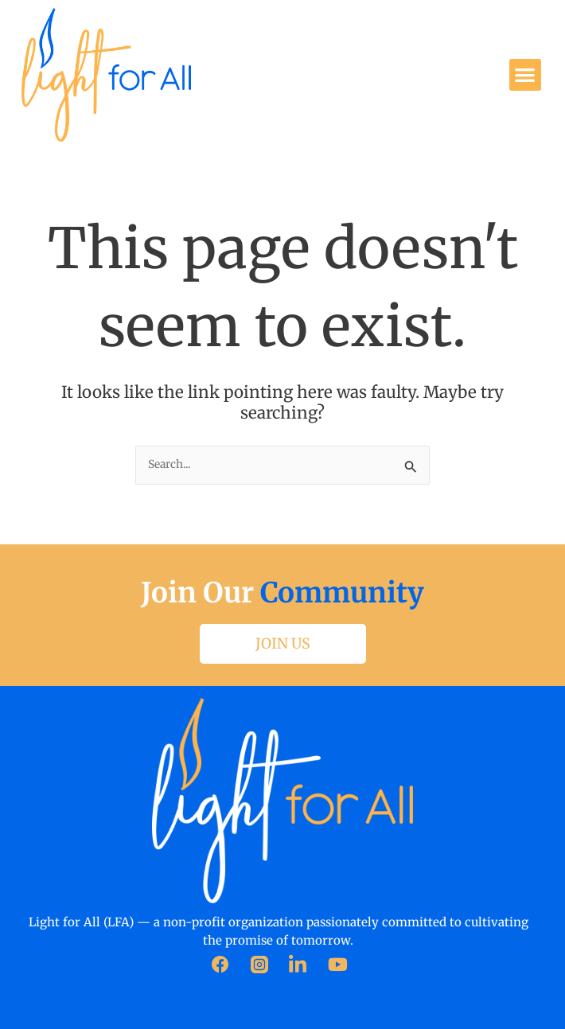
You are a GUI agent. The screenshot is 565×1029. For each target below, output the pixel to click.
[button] (525, 75)
